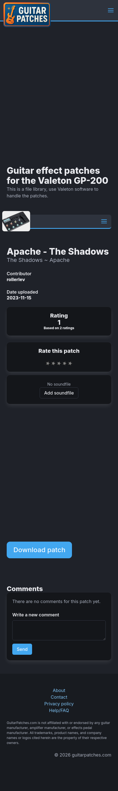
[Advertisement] (59, 93)
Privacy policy (59, 703)
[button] (110, 10)
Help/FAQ (59, 710)
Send (22, 649)
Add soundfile (59, 393)
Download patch (39, 550)
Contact (59, 697)
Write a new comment (35, 615)
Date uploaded (22, 292)
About (59, 690)
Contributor (19, 273)
